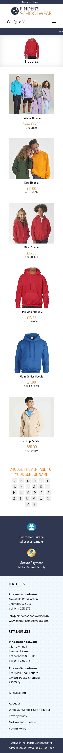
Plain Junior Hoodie (31, 376)
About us (14, 704)
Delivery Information (22, 722)
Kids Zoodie (31, 247)
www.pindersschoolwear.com (28, 621)
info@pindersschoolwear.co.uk (29, 616)
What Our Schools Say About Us (30, 710)
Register (26, 2)
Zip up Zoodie (31, 441)
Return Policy (17, 729)
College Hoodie (32, 118)
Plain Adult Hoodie (31, 312)
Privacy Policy (18, 716)
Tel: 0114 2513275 (19, 609)
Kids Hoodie (31, 183)
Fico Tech (48, 748)
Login (35, 2)
